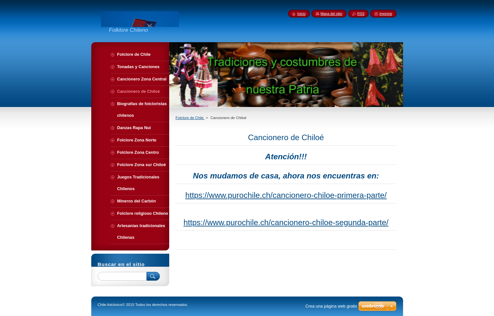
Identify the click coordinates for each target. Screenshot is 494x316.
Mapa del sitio (331, 14)
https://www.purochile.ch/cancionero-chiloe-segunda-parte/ (286, 222)
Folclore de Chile (190, 118)
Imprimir (385, 14)
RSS (360, 14)
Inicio (301, 14)
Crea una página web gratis (331, 306)
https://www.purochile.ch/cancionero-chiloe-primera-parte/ (285, 195)
